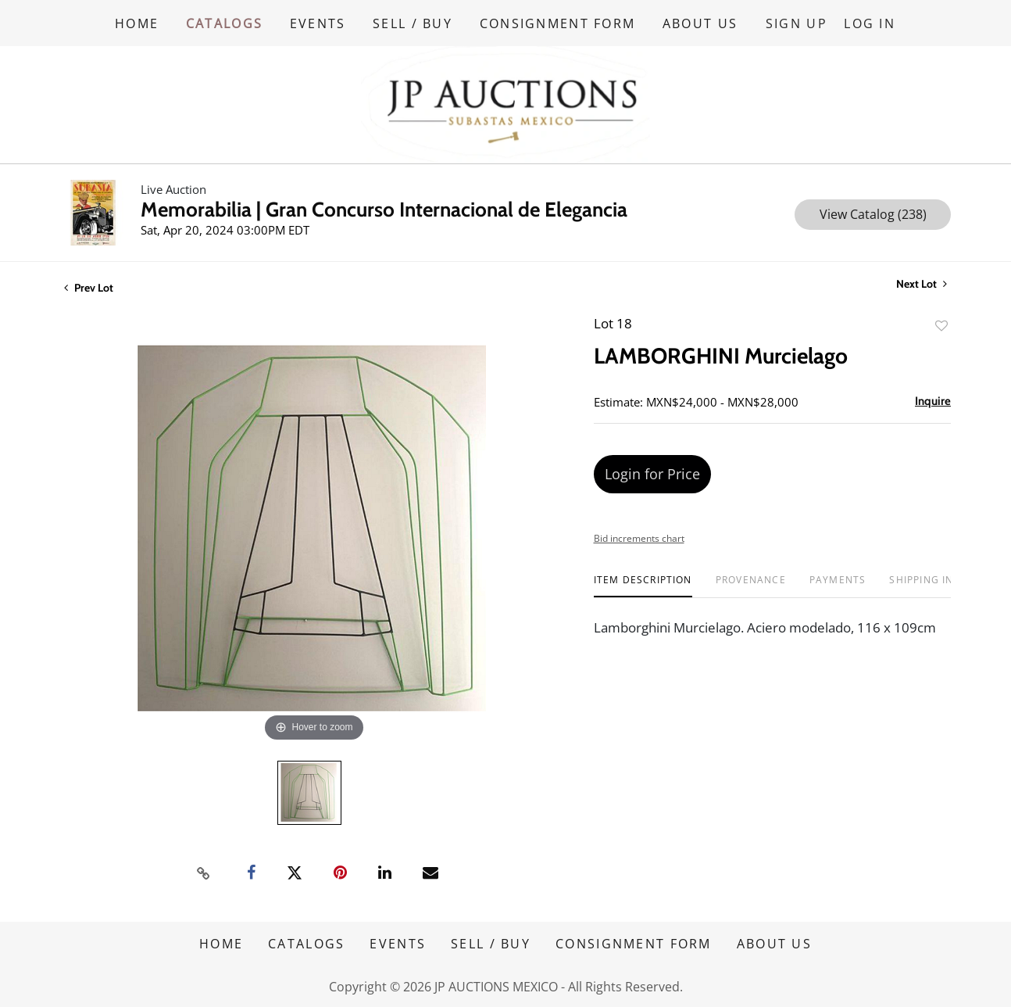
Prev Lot (88, 287)
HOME (137, 22)
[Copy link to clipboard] (204, 871)
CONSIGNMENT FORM (559, 22)
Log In (870, 22)
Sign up (798, 22)
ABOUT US (702, 22)
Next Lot (921, 283)
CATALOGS (224, 22)
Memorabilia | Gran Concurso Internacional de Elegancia (384, 208)
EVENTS (319, 22)
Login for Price (652, 473)
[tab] (643, 585)
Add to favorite (941, 325)
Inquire (933, 400)
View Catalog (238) (873, 213)
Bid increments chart (639, 537)
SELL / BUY (414, 22)
